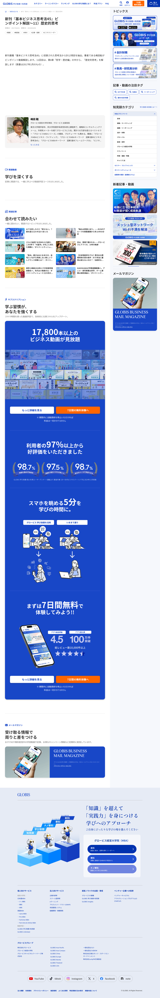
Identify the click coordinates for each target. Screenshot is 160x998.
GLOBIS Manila (55, 960)
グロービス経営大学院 (124, 146)
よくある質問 (63, 990)
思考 (118, 118)
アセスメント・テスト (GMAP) (60, 905)
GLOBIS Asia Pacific (57, 947)
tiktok (55, 978)
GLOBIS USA (54, 966)
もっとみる (34, 145)
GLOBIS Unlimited (24, 932)
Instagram (74, 978)
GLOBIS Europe (55, 957)
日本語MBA (21, 898)
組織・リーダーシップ (124, 128)
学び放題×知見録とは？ (148, 107)
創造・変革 (121, 142)
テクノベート (121, 151)
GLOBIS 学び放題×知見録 (26, 929)
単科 (110, 859)
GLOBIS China (55, 954)
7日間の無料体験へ (78, 410)
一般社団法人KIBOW (90, 951)
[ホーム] (6, 11)
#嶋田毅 (17, 33)
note (125, 978)
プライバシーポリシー (41, 990)
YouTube (36, 978)
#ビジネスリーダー (49, 33)
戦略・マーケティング (124, 123)
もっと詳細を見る (32, 410)
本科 (110, 849)
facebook (107, 978)
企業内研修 (53, 895)
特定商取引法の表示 (76, 990)
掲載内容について (91, 990)
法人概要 (21, 990)
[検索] (121, 3)
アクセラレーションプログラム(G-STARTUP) (125, 899)
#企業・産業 (35, 33)
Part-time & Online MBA (27, 923)
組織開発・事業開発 (56, 911)
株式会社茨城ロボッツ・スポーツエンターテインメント (96, 955)
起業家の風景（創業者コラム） (125, 175)
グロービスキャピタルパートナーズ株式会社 (30, 955)
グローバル (121, 137)
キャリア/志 (121, 160)
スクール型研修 (55, 898)
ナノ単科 (110, 869)
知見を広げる (14, 11)
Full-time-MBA (24, 920)
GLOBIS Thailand (56, 963)
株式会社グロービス (24, 947)
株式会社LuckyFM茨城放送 (92, 959)
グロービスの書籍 (88, 895)
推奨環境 (53, 990)
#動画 (8, 33)
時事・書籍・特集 (123, 156)
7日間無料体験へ (138, 3)
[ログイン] (127, 3)
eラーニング (54, 901)
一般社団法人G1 (88, 947)
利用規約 (29, 990)
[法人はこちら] (153, 3)
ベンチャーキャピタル (121, 895)
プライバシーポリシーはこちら (62, 766)
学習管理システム (56, 908)
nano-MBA (23, 914)
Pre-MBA (22, 917)
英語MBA (21, 911)
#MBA (25, 33)
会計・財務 (121, 132)
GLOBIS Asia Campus (57, 951)
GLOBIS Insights (87, 901)
